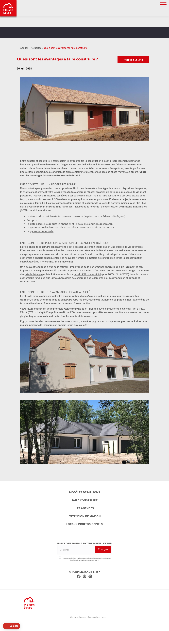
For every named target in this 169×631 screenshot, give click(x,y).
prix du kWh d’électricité (87, 274)
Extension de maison (84, 516)
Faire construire (84, 500)
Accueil (24, 47)
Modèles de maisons (84, 492)
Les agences (84, 508)
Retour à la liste (133, 59)
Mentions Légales (78, 617)
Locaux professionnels (84, 523)
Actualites (36, 47)
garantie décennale (41, 231)
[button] (11, 626)
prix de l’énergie (34, 274)
